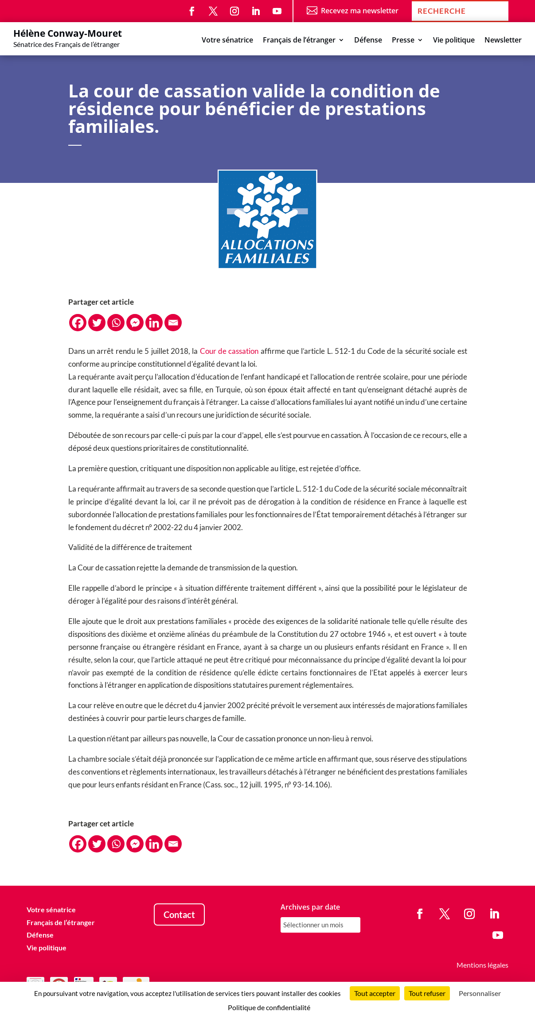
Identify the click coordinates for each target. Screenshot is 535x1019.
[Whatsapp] (116, 322)
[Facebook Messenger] (135, 322)
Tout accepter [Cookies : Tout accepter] (374, 993)
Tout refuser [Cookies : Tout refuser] (427, 993)
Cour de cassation (229, 351)
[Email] (173, 322)
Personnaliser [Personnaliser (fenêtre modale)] (480, 993)
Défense (368, 41)
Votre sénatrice (227, 41)
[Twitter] (96, 322)
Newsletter (503, 41)
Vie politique (454, 41)
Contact (179, 914)
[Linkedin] (154, 322)
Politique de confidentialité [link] (269, 1007)
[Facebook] (77, 322)
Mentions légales (482, 965)
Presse (403, 41)
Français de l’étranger (299, 41)
